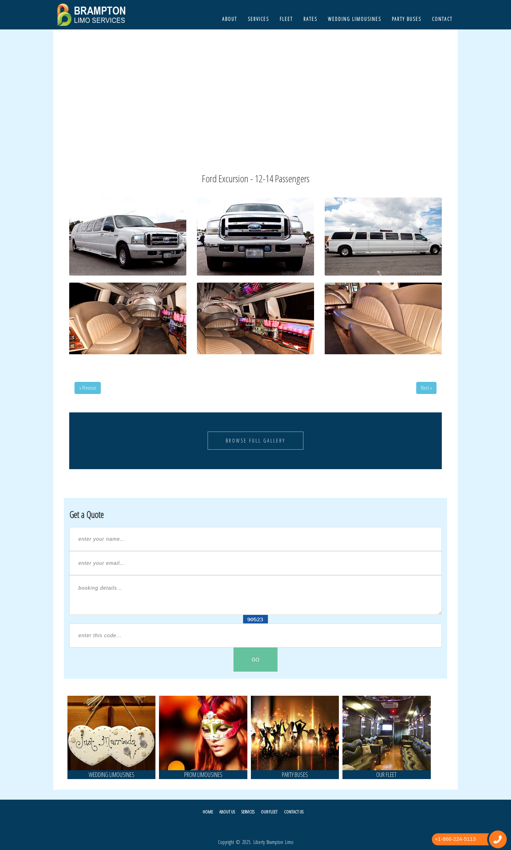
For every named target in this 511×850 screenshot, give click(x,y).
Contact (442, 19)
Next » (426, 387)
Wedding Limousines (354, 19)
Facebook (253, 827)
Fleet (286, 19)
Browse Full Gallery (255, 440)
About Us (227, 812)
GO (255, 659)
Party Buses (406, 19)
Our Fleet (269, 812)
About (229, 19)
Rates (310, 19)
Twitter (234, 827)
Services (258, 19)
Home (208, 812)
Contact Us (293, 812)
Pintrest (271, 827)
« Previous (87, 387)
